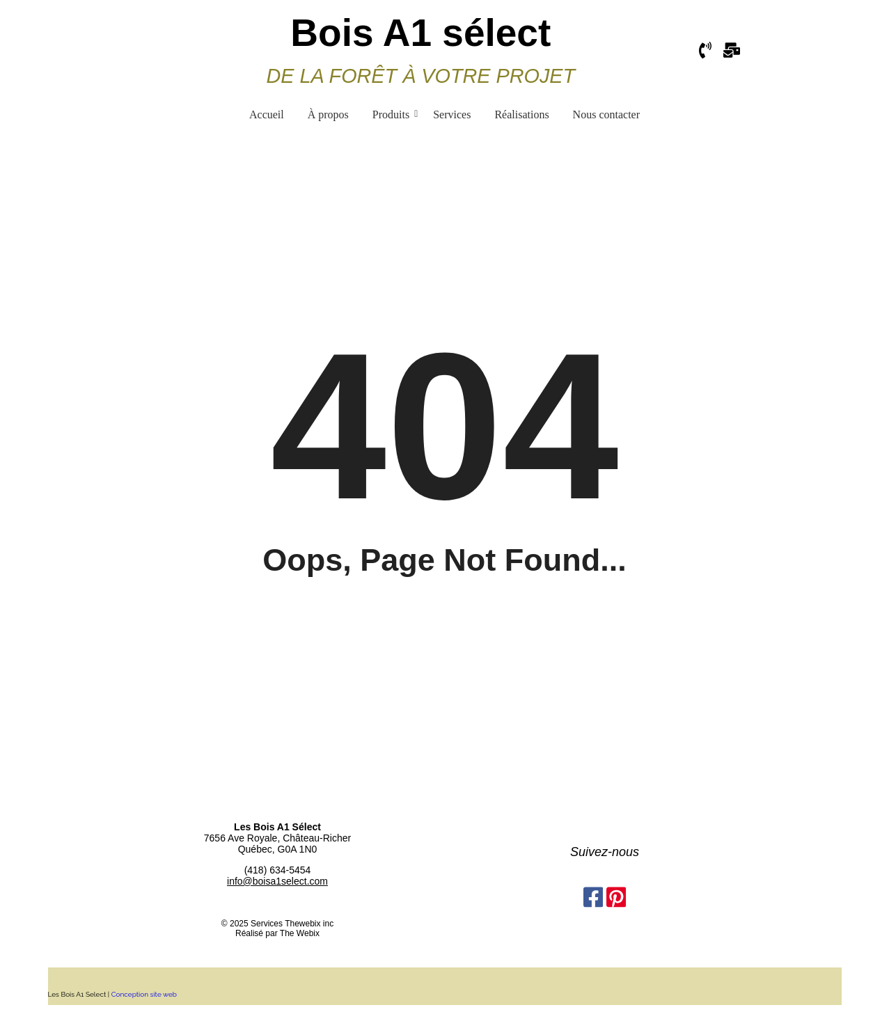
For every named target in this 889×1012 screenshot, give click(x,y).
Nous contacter (606, 114)
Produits (393, 114)
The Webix (300, 933)
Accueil (266, 114)
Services (452, 114)
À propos (328, 114)
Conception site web (145, 994)
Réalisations (521, 114)
